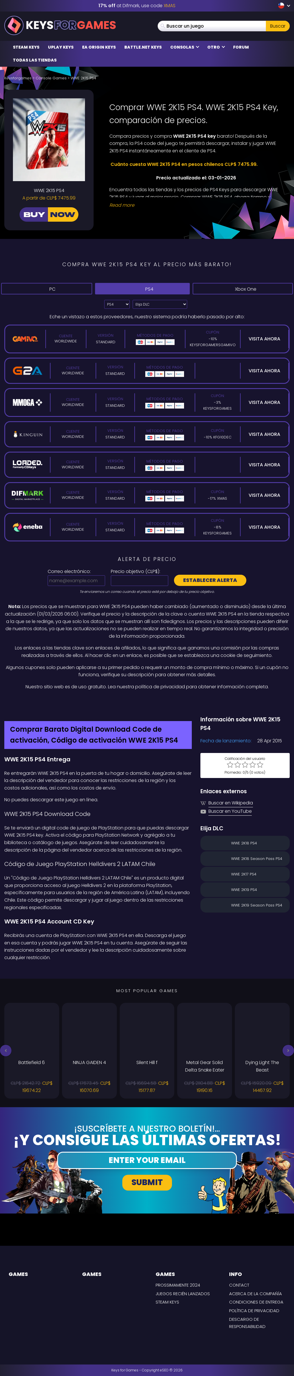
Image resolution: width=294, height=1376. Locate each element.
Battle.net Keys (143, 47)
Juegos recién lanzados (183, 1294)
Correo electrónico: (69, 571)
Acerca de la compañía (255, 1294)
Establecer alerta (210, 580)
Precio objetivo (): (135, 571)
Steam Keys (26, 47)
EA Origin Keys (99, 47)
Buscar (277, 26)
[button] (5, 1050)
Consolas (184, 47)
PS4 (142, 288)
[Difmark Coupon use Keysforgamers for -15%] (147, 702)
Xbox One (242, 289)
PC (46, 288)
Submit (147, 1182)
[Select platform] (117, 304)
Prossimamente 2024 (178, 1285)
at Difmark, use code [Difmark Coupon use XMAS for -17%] (136, 5)
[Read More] (196, 205)
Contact (239, 1285)
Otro (216, 47)
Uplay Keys (61, 47)
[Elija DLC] (160, 304)
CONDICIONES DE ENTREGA (256, 1302)
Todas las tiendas (35, 60)
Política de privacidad (254, 1311)
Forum (241, 47)
